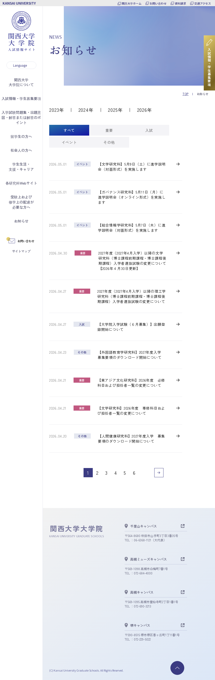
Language (20, 65)
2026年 (144, 109)
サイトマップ (21, 251)
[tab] (69, 130)
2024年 (86, 109)
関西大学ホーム (131, 3)
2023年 (56, 109)
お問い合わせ (158, 3)
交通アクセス (202, 3)
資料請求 (180, 3)
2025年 (115, 109)
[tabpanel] (115, 319)
